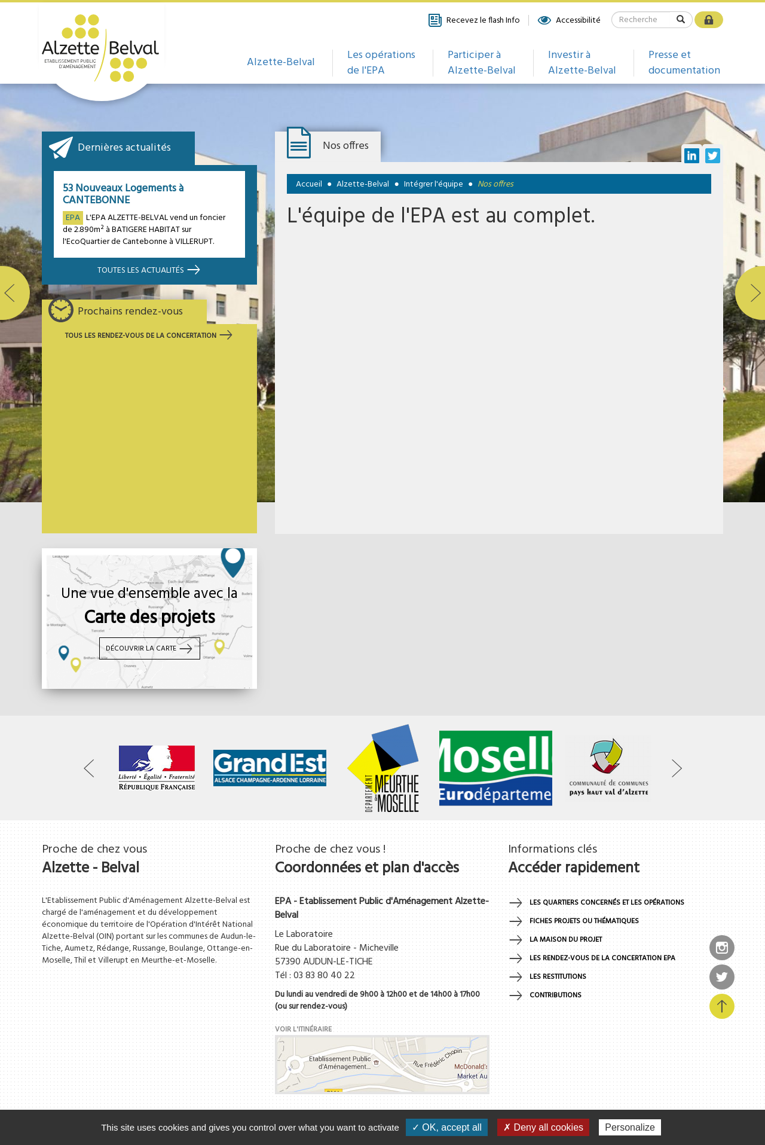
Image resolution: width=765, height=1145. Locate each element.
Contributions (556, 996)
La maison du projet (566, 940)
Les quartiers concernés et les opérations (607, 903)
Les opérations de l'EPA (381, 63)
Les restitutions (558, 977)
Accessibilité (569, 20)
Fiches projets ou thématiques (584, 921)
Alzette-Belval (281, 62)
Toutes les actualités (149, 270)
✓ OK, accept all (447, 1127)
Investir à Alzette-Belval (582, 63)
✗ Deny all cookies (543, 1127)
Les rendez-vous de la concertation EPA (602, 958)
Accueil (309, 184)
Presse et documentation (684, 63)
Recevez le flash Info (473, 20)
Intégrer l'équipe (433, 184)
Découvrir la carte (150, 649)
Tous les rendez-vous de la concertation (149, 336)
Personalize (630, 1127)
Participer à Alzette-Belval (482, 63)
